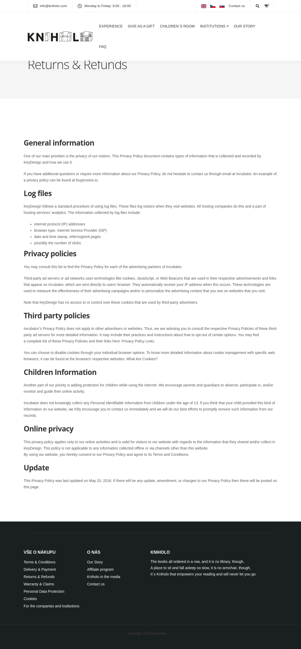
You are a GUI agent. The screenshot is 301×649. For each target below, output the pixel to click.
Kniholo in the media (103, 577)
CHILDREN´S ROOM (177, 26)
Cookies (30, 599)
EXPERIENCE (111, 26)
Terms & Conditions (39, 562)
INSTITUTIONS (212, 26)
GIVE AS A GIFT (141, 26)
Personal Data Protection (44, 591)
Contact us (237, 6)
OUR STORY (244, 26)
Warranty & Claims (39, 584)
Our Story (95, 562)
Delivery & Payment (40, 569)
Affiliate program (100, 569)
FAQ (102, 47)
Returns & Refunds (39, 577)
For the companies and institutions (51, 606)
